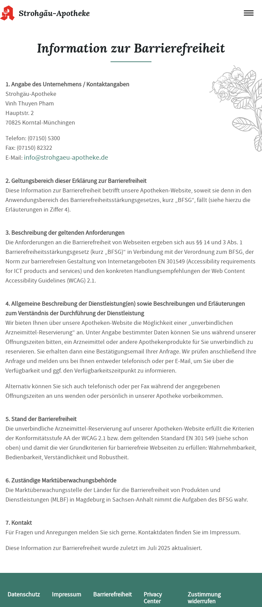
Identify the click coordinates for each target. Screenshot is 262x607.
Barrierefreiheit (112, 594)
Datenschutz (24, 594)
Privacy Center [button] (153, 598)
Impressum (66, 594)
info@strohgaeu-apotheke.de (66, 157)
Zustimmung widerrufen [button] (204, 598)
